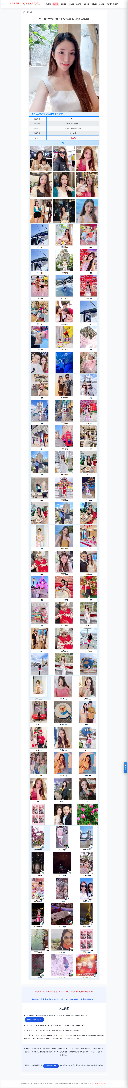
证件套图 (86, 4)
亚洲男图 (63, 4)
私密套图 (94, 4)
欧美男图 (78, 4)
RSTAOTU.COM (99, 1083)
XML (105, 1083)
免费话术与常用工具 (112, 4)
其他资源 (101, 4)
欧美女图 (71, 4)
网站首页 (48, 4)
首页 (24, 12)
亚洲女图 (55, 4)
